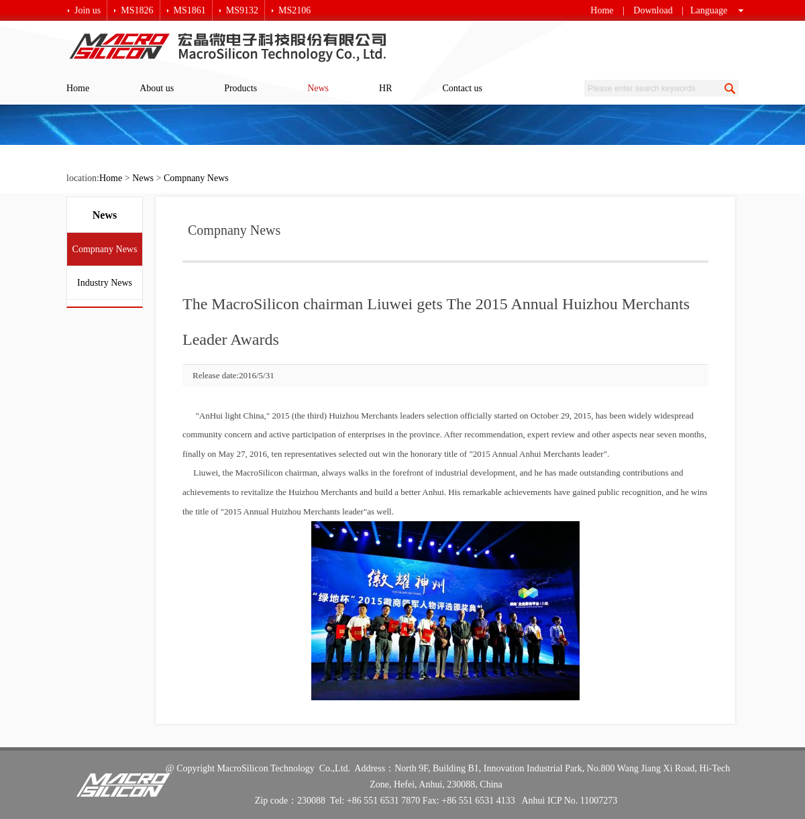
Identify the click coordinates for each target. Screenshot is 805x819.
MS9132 (242, 10)
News (318, 88)
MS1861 (190, 10)
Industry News (104, 283)
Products (240, 88)
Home (601, 10)
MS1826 (137, 10)
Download (652, 10)
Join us (87, 10)
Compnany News (196, 178)
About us (157, 88)
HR (385, 88)
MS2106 (294, 10)
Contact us (463, 88)
